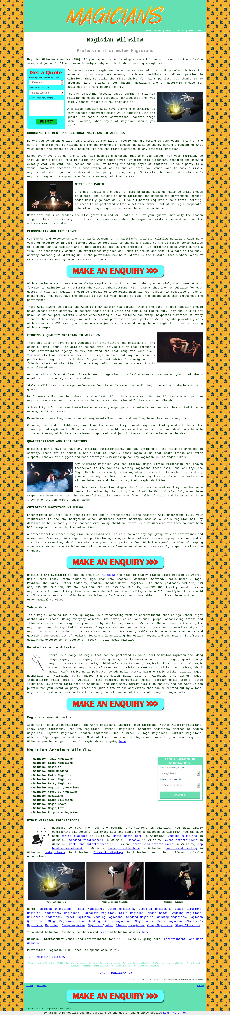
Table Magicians (89, 908)
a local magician (187, 737)
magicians (34, 591)
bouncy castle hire (124, 848)
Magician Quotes (100, 925)
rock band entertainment (88, 844)
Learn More (171, 1012)
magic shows (94, 741)
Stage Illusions (188, 908)
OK (185, 1012)
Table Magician (169, 921)
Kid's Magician (131, 913)
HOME (148, 30)
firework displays (108, 852)
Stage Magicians (121, 908)
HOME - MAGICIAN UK (115, 973)
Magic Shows (157, 913)
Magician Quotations (55, 908)
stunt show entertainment (153, 844)
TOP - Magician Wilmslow (46, 957)
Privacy (200, 986)
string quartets (74, 836)
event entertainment (181, 840)
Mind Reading (89, 921)
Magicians (34, 575)
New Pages (42, 986)
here (122, 741)
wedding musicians (182, 836)
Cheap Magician (73, 925)
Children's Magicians (44, 917)
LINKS (158, 30)
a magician (151, 831)
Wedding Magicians (186, 913)
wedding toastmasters (86, 840)
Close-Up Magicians (154, 908)
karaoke (134, 840)
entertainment (136, 827)
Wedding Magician (139, 917)
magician (95, 595)
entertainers (37, 856)
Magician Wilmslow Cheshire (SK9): (54, 59)
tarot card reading (181, 848)
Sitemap (29, 986)
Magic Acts (144, 921)
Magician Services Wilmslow (59, 750)
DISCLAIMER (194, 30)
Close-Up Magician (130, 925)
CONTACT (180, 30)
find (38, 725)
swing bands (55, 852)
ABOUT (168, 30)
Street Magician (77, 917)
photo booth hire (127, 836)
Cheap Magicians (159, 925)
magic (88, 655)
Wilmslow (108, 575)
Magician (33, 913)
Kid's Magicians (117, 921)
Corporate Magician (99, 913)
